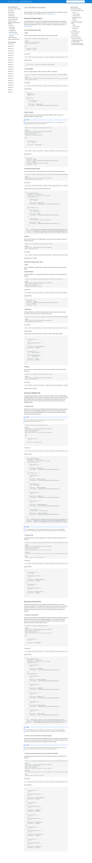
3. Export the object (76, 15)
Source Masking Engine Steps (77, 10)
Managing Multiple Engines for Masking (14, 23)
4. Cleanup (74, 30)
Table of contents (74, 7)
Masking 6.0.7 (11, 57)
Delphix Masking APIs (14, 37)
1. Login (73, 12)
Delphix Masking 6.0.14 (13, 7)
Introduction (11, 25)
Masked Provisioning (14, 21)
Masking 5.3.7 (11, 80)
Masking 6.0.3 (11, 66)
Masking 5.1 (10, 91)
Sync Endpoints (12, 28)
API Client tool (54, 122)
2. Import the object (76, 26)
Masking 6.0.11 (11, 48)
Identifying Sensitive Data (14, 17)
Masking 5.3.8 (11, 78)
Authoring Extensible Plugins (14, 39)
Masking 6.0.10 (11, 50)
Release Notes (14, 10)
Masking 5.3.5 (11, 85)
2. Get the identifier (76, 14)
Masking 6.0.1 (11, 71)
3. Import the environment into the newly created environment (77, 44)
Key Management (12, 30)
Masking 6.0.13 (11, 43)
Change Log (11, 35)
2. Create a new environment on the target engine (77, 41)
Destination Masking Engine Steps (76, 23)
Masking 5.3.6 (11, 82)
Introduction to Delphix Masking (14, 8)
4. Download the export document (76, 18)
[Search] (77, 1)
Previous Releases (12, 42)
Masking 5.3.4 (11, 87)
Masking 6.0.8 (11, 55)
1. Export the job (74, 33)
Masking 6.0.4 (11, 64)
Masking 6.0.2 (11, 69)
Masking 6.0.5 (11, 62)
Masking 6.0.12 (11, 46)
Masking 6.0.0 (11, 73)
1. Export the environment (76, 38)
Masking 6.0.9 (11, 53)
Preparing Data (14, 14)
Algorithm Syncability (13, 32)
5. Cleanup (74, 20)
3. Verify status (75, 28)
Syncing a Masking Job (75, 31)
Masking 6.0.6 (11, 59)
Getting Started (14, 12)
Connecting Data (14, 15)
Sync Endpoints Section (49, 13)
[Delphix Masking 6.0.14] (13, 1)
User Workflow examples (14, 34)
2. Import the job (74, 35)
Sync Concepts (12, 27)
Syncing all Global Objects (76, 8)
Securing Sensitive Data (14, 19)
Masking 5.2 (10, 89)
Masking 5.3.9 (11, 75)
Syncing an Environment (75, 37)
